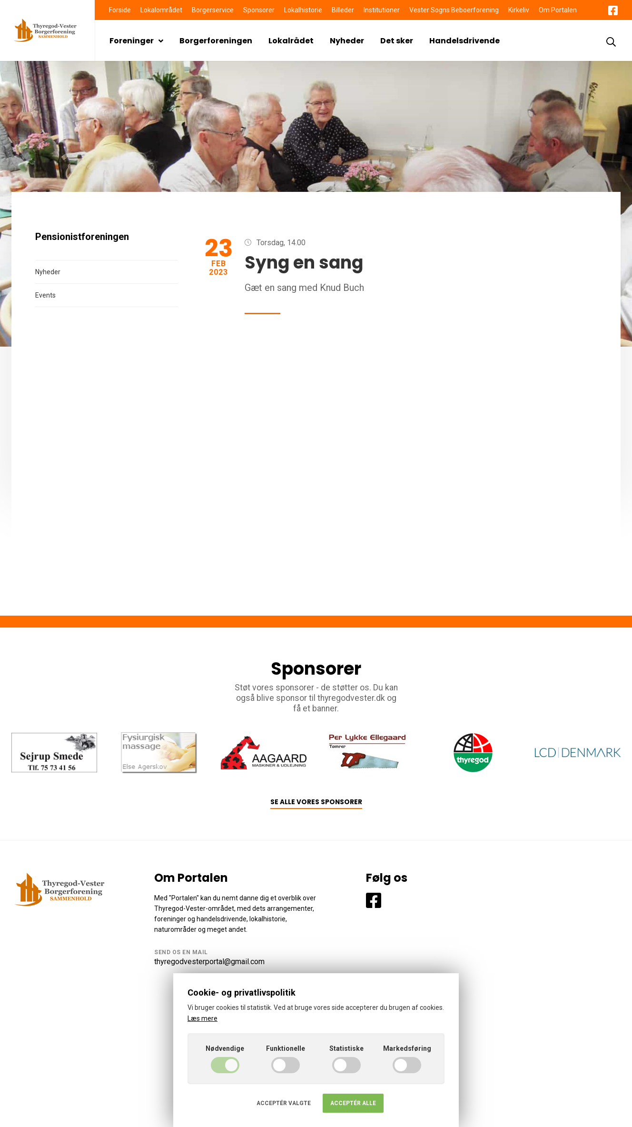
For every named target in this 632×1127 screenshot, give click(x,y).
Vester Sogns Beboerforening (454, 10)
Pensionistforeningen (82, 236)
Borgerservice (213, 10)
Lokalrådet (291, 40)
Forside (120, 10)
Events (45, 295)
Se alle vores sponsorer (316, 802)
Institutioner (382, 10)
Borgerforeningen (215, 40)
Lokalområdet (161, 10)
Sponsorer (259, 10)
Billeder (343, 10)
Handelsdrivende (464, 40)
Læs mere (202, 1018)
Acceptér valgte (284, 1103)
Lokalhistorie (303, 10)
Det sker (396, 40)
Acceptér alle (353, 1103)
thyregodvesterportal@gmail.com (209, 961)
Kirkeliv (518, 10)
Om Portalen (558, 10)
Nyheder (347, 40)
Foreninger (136, 40)
